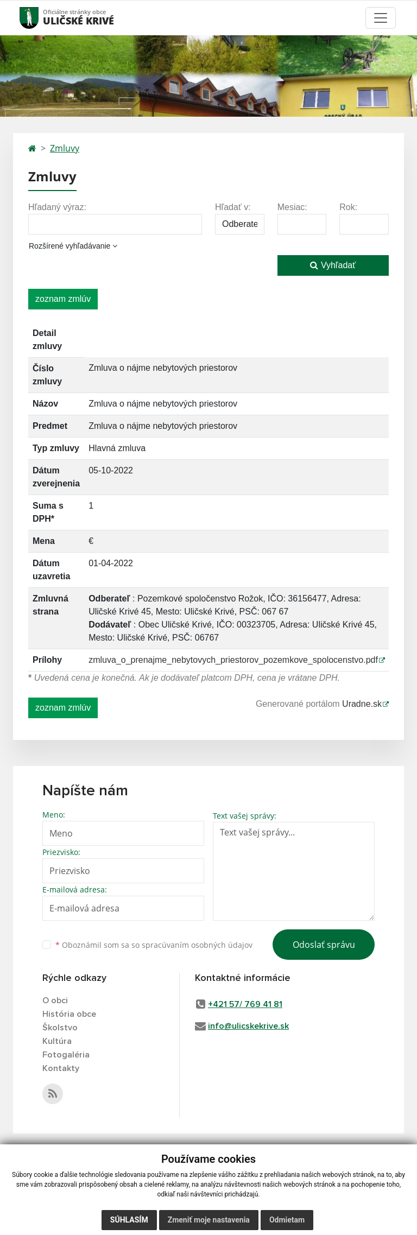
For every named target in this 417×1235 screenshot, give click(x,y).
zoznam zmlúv (63, 298)
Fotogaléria (66, 1054)
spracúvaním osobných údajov (197, 945)
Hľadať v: (233, 207)
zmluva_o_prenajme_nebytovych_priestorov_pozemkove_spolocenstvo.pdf (233, 659)
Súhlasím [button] (129, 1219)
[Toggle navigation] (380, 18)
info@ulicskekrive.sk (248, 1026)
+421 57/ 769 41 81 (245, 1004)
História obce (69, 1014)
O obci (55, 1000)
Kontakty (60, 1068)
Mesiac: (292, 207)
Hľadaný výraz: (57, 207)
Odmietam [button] (287, 1219)
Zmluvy (64, 148)
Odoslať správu (324, 945)
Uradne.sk (362, 703)
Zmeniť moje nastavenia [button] (209, 1219)
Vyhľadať (333, 265)
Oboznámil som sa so (153, 945)
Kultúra (57, 1041)
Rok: (348, 207)
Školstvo (60, 1027)
